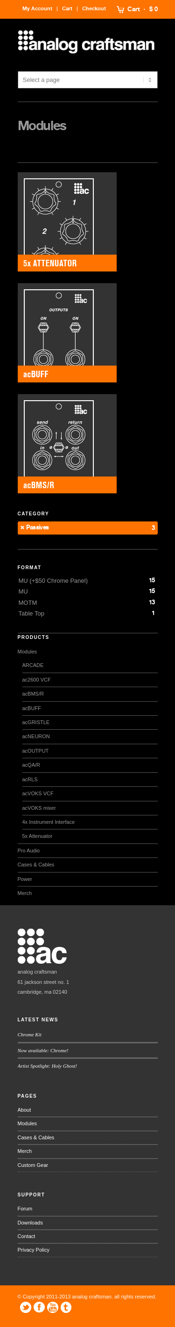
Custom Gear (33, 1165)
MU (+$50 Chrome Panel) (53, 580)
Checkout (94, 8)
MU (23, 591)
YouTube (52, 1307)
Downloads (30, 1222)
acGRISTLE (36, 722)
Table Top (31, 613)
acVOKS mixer (39, 808)
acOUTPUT (35, 751)
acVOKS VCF (38, 793)
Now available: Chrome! (43, 1050)
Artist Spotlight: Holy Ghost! (47, 1066)
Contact (26, 1236)
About (24, 1110)
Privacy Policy (33, 1250)
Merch (25, 893)
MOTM (28, 602)
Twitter (25, 1307)
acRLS (30, 779)
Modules (27, 651)
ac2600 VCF (36, 679)
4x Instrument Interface (48, 822)
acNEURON (36, 736)
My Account (37, 8)
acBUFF (31, 708)
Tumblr (66, 1307)
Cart (133, 9)
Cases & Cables (36, 864)
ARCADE (33, 665)
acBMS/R (33, 693)
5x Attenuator (37, 836)
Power (25, 879)
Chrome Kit (30, 1034)
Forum (25, 1208)
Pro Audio (29, 850)
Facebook (39, 1307)
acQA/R (31, 765)
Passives (37, 528)
